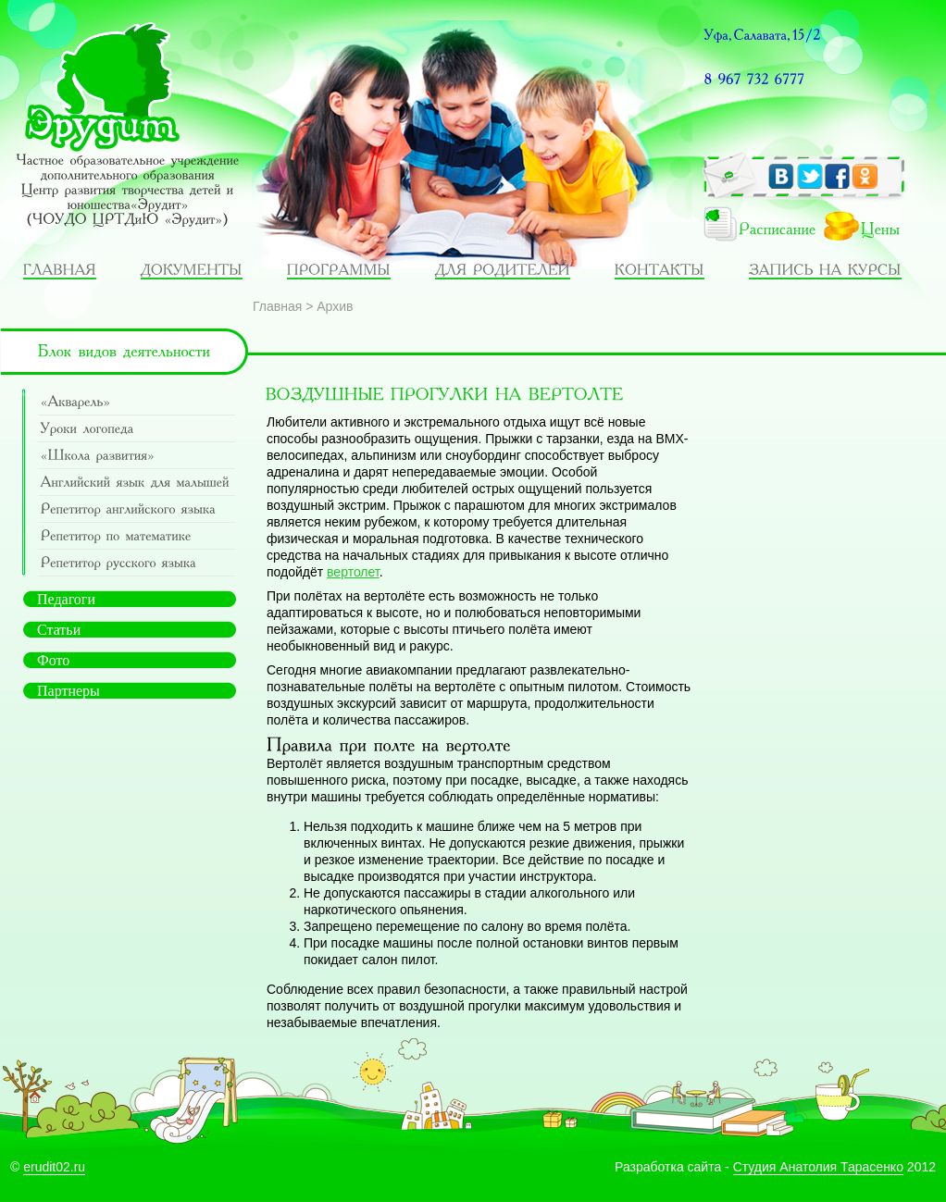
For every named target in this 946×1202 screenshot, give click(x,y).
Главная (277, 306)
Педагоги (66, 599)
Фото (53, 660)
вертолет (353, 571)
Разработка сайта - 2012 (775, 1166)
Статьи (59, 630)
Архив (335, 306)
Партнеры (68, 691)
